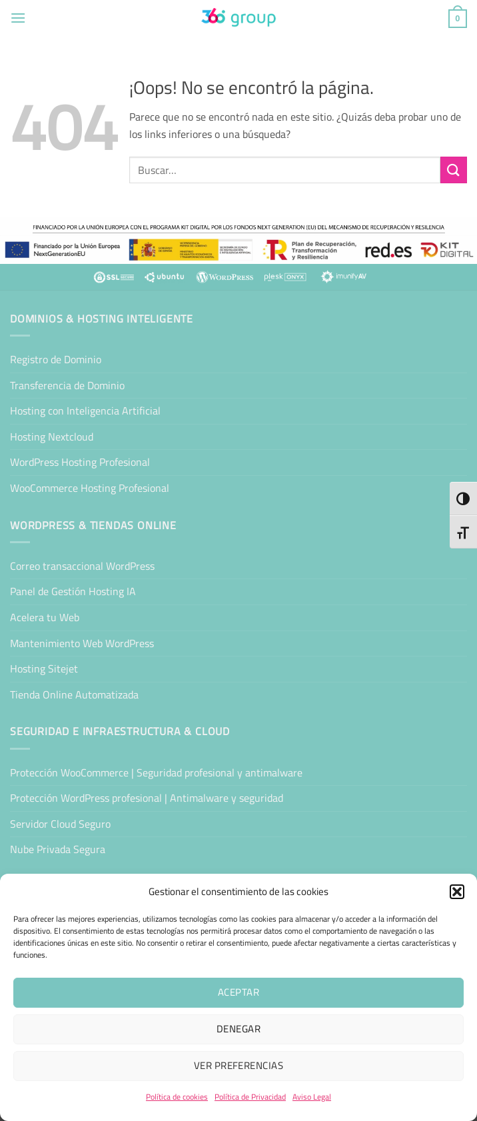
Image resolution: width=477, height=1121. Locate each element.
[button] (457, 891)
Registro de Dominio (55, 359)
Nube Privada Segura (57, 849)
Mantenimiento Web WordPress (82, 643)
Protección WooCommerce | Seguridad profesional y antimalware (156, 772)
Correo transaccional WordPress (82, 566)
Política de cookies (177, 1096)
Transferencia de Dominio (67, 385)
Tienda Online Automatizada (74, 694)
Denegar (238, 1028)
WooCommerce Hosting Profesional (89, 488)
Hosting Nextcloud (51, 437)
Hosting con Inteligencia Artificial (85, 411)
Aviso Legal (311, 1096)
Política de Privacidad (250, 1096)
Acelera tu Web (44, 617)
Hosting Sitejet (44, 668)
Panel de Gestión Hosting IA (73, 591)
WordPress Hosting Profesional (80, 462)
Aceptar (238, 992)
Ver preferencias (238, 1065)
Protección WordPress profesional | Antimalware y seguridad (146, 798)
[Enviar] (453, 170)
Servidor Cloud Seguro (60, 824)
